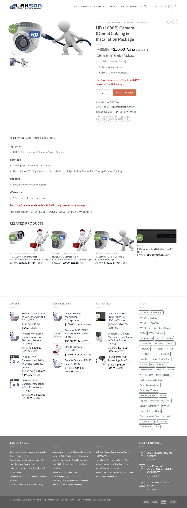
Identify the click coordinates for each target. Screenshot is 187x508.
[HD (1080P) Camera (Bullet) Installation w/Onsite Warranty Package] (29, 240)
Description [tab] (17, 138)
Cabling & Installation (119, 22)
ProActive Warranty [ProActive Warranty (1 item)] (149, 390)
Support (136, 6)
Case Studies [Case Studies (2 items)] (165, 328)
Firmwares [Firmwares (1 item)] (145, 348)
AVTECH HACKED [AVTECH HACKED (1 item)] (148, 317)
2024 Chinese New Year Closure (160, 454)
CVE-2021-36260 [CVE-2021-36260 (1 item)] (164, 338)
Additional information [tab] (40, 138)
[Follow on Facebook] (175, 6)
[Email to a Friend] (110, 119)
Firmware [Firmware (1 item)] (170, 343)
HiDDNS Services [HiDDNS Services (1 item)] (148, 354)
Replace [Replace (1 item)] (143, 400)
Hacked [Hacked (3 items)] (169, 348)
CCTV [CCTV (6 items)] (143, 333)
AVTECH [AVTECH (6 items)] (144, 312)
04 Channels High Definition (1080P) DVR (155, 250)
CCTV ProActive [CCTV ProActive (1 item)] (156, 333)
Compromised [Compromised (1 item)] (146, 338)
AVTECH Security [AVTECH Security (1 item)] (148, 328)
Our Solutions (118, 6)
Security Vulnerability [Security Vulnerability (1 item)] (149, 405)
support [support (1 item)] (166, 416)
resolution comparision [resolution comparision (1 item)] (160, 400)
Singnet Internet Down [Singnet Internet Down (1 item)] (150, 411)
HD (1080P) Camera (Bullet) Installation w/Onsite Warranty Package (29, 258)
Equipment (46, 212)
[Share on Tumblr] (127, 119)
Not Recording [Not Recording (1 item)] (146, 374)
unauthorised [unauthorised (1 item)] (146, 426)
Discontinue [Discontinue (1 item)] (145, 343)
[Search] (145, 7)
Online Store (83, 6)
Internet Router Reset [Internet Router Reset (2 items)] (161, 359)
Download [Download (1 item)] (158, 343)
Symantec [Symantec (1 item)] (162, 421)
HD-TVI (118, 112)
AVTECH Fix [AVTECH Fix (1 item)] (157, 312)
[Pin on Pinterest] (116, 119)
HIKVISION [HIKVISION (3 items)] (164, 354)
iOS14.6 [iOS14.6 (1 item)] (143, 364)
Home (99, 22)
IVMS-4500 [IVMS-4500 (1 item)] (162, 364)
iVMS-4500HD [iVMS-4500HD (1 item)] (147, 369)
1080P (104, 112)
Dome (111, 112)
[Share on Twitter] (104, 119)
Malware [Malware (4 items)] (161, 369)
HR (135, 112)
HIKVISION (128, 112)
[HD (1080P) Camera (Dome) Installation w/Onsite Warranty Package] (72, 240)
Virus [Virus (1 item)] (157, 426)
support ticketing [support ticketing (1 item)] (147, 421)
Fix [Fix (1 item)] (154, 348)
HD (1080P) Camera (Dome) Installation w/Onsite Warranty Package (71, 258)
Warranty (85, 212)
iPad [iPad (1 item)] (152, 364)
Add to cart (124, 92)
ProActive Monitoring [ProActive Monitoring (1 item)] (150, 385)
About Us (100, 6)
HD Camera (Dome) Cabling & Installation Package (109, 258)
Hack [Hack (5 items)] (160, 348)
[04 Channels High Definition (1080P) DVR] (157, 236)
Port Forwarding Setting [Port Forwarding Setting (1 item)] (151, 380)
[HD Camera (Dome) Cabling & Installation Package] (114, 240)
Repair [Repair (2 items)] (163, 395)
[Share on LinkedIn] (121, 119)
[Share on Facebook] (98, 119)
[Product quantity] (103, 92)
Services (59, 212)
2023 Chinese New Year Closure (160, 484)
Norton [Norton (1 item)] (171, 369)
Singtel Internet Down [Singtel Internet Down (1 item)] (150, 416)
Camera (141, 22)
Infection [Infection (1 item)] (144, 359)
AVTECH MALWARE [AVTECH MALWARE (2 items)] (149, 323)
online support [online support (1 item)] (162, 374)
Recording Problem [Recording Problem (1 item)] (148, 395)
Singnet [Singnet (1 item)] (165, 405)
